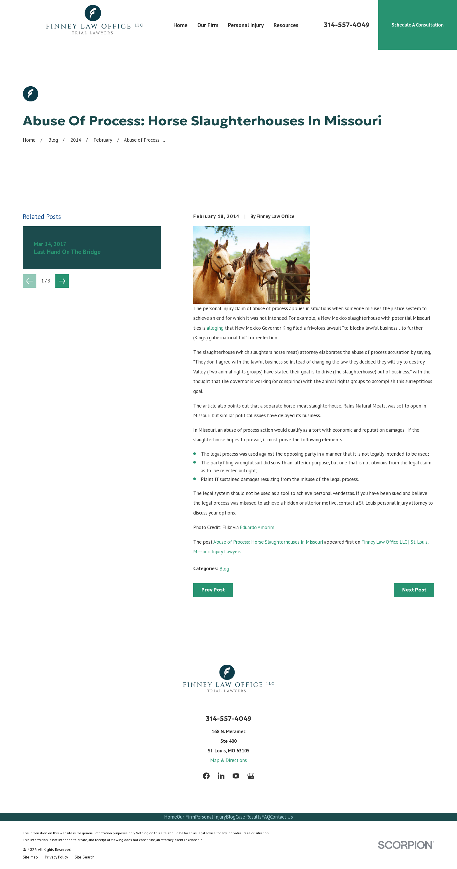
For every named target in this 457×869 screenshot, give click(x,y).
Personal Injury (210, 817)
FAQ (265, 817)
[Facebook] (206, 776)
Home (170, 817)
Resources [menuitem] (286, 25)
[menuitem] (30, 857)
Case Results (248, 817)
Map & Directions (228, 760)
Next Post (414, 590)
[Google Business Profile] (250, 776)
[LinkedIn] (221, 776)
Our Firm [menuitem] (207, 25)
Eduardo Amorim (257, 527)
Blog (224, 569)
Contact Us (281, 817)
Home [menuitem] (180, 25)
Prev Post (213, 590)
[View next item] (62, 281)
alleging (215, 328)
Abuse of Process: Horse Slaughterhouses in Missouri (268, 542)
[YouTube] (236, 776)
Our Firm (186, 817)
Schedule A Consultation (418, 25)
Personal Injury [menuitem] (246, 25)
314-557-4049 (347, 25)
